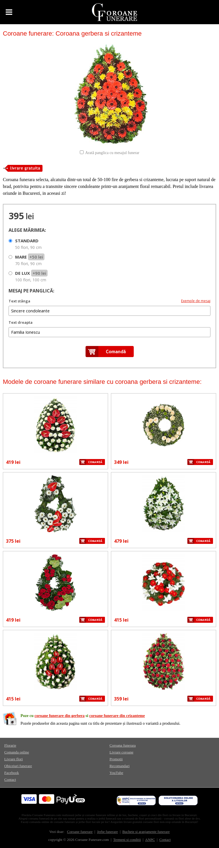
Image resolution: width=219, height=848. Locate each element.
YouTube (116, 773)
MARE (29, 260)
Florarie (10, 745)
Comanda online (16, 752)
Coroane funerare (80, 832)
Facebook (11, 773)
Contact (10, 779)
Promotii (116, 759)
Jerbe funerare (107, 832)
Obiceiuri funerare (18, 766)
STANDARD (28, 244)
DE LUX (31, 276)
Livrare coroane (121, 752)
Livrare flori (13, 759)
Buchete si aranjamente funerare (146, 832)
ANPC (150, 840)
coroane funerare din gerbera (60, 716)
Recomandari (119, 766)
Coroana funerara (123, 745)
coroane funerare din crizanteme (117, 716)
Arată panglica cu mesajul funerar (112, 153)
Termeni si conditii (127, 840)
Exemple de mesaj (195, 300)
